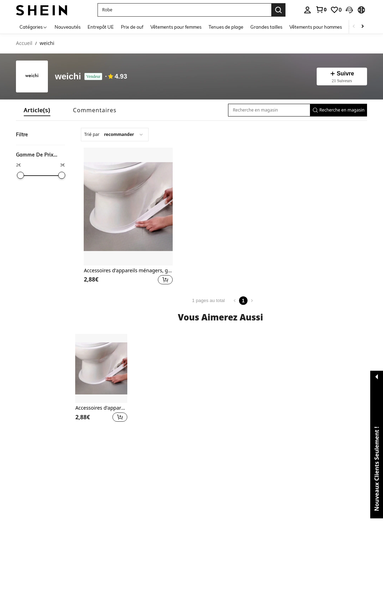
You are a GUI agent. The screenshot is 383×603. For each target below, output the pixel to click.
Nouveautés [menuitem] (68, 27)
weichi (68, 76)
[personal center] (307, 10)
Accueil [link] (24, 43)
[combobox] (114, 134)
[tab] (37, 110)
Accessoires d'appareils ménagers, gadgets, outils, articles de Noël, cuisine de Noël (128, 271)
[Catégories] (33, 27)
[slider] (20, 175)
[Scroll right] (362, 27)
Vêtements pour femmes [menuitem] (175, 27)
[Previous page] (235, 300)
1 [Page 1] (243, 300)
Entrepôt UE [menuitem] (101, 27)
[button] (184, 10)
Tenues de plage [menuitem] (226, 27)
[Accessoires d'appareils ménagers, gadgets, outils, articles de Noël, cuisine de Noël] (128, 207)
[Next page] (252, 300)
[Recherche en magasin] (269, 110)
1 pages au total (208, 300)
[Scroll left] (353, 27)
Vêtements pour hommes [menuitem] (315, 27)
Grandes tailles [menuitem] (266, 27)
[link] (321, 9)
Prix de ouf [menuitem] (132, 27)
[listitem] (128, 217)
